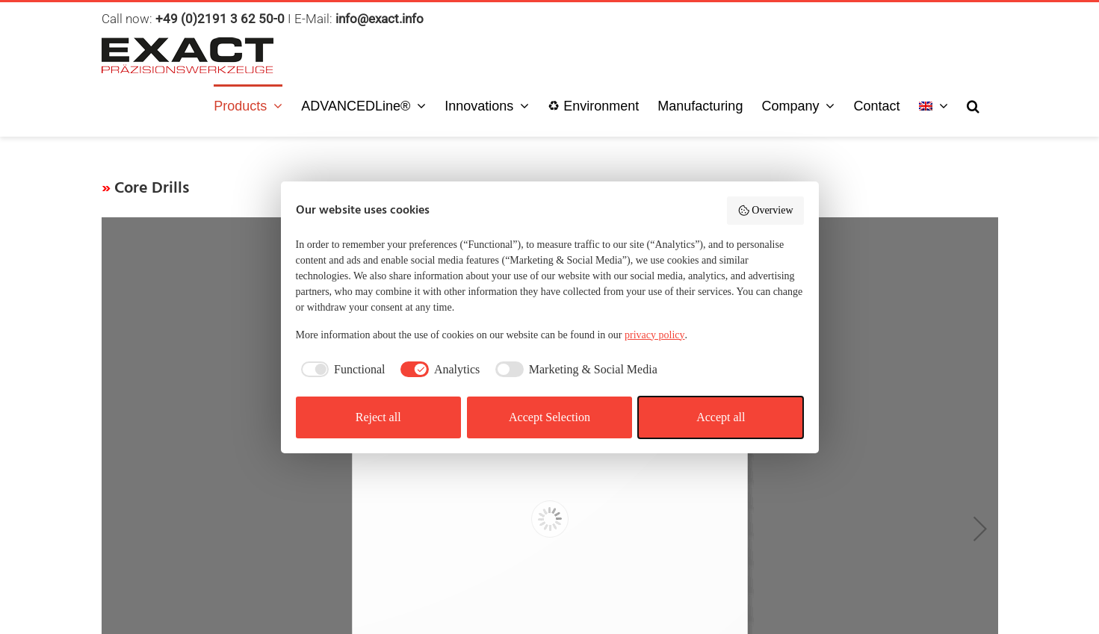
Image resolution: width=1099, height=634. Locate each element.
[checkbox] (341, 370)
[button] (973, 104)
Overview (765, 210)
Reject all (378, 417)
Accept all (720, 417)
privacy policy (654, 335)
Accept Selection (549, 417)
